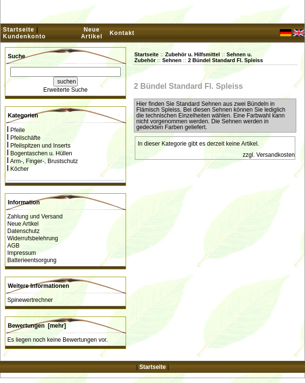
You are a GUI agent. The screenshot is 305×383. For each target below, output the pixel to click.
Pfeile (16, 130)
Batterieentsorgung (31, 260)
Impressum (21, 253)
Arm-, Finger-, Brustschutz (42, 161)
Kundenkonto (24, 36)
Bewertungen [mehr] (37, 325)
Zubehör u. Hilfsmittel (192, 54)
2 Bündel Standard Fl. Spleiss (225, 60)
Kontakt (122, 33)
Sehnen (171, 60)
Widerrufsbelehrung (32, 238)
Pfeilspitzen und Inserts (38, 145)
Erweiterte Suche (65, 89)
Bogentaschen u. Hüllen (39, 153)
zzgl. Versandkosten (269, 154)
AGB (13, 245)
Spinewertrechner (30, 300)
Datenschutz (23, 231)
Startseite (18, 29)
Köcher (18, 169)
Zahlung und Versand (35, 216)
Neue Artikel (91, 33)
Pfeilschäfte (23, 137)
